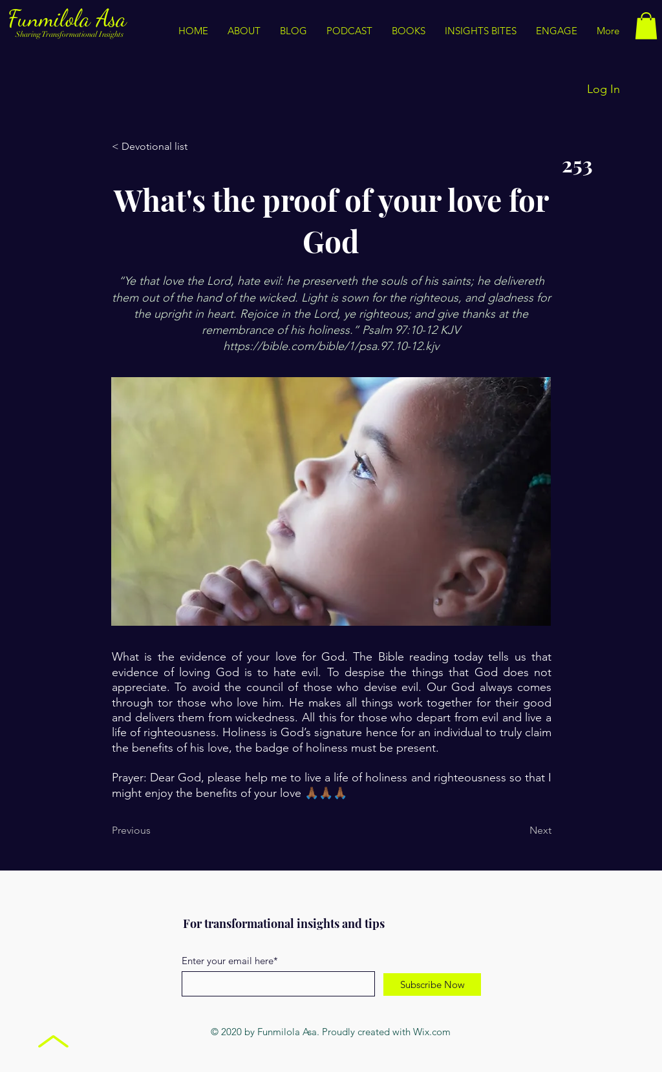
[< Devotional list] (154, 147)
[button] (480, 31)
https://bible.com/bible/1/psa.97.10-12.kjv (331, 346)
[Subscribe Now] (432, 984)
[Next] (519, 830)
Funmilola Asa (70, 18)
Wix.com (432, 1032)
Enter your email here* (230, 960)
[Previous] (154, 830)
